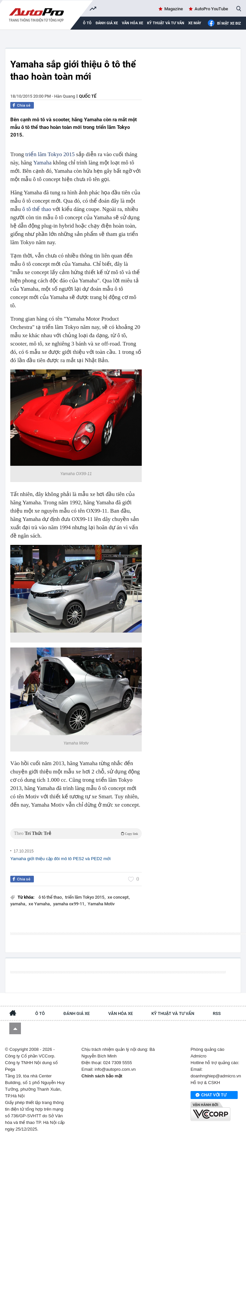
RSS (217, 1013)
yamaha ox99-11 (69, 903)
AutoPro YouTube (211, 8)
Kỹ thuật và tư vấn (165, 23)
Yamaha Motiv (101, 903)
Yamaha (42, 162)
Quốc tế (87, 96)
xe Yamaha (40, 903)
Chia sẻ (24, 105)
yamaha (18, 903)
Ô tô (40, 1013)
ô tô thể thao (36, 209)
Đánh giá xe (107, 23)
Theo (76, 833)
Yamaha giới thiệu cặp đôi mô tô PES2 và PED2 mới (60, 858)
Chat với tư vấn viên (211, 1095)
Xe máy (194, 23)
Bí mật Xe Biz (224, 23)
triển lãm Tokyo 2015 (50, 154)
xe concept (118, 897)
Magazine (173, 8)
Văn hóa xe (132, 23)
